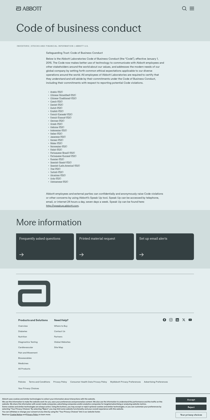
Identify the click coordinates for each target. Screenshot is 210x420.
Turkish (53, 172)
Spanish (54, 162)
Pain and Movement (28, 353)
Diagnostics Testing (28, 342)
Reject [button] (191, 407)
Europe (66, 156)
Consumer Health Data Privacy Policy (88, 382)
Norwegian (55, 146)
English (54, 111)
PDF (60, 92)
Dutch (53, 108)
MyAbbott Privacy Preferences (125, 382)
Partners (58, 337)
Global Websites (62, 342)
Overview (23, 326)
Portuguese (56, 153)
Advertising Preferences (156, 382)
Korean (53, 140)
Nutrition (22, 337)
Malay (53, 143)
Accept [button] (191, 400)
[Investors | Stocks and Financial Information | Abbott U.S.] (52, 46)
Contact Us (59, 331)
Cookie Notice (16, 415)
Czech (53, 101)
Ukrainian (55, 175)
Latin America (66, 166)
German (54, 121)
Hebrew (54, 127)
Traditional (65, 98)
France (61, 117)
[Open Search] (184, 8)
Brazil (65, 153)
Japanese (55, 137)
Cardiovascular (25, 347)
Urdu (52, 178)
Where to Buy (61, 326)
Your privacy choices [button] (191, 415)
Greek (53, 124)
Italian (53, 133)
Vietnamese (56, 182)
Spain (62, 162)
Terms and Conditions (39, 382)
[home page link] (29, 9)
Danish (53, 105)
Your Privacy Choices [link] (28, 388)
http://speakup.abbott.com (62, 206)
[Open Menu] (192, 8)
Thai (52, 169)
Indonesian (55, 130)
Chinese (54, 95)
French (53, 114)
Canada (62, 114)
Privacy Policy (60, 382)
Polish (53, 150)
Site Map (58, 347)
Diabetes (22, 331)
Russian (54, 159)
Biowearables (25, 358)
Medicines (23, 363)
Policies (22, 382)
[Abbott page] (164, 320)
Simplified (64, 95)
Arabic (53, 92)
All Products (24, 369)
